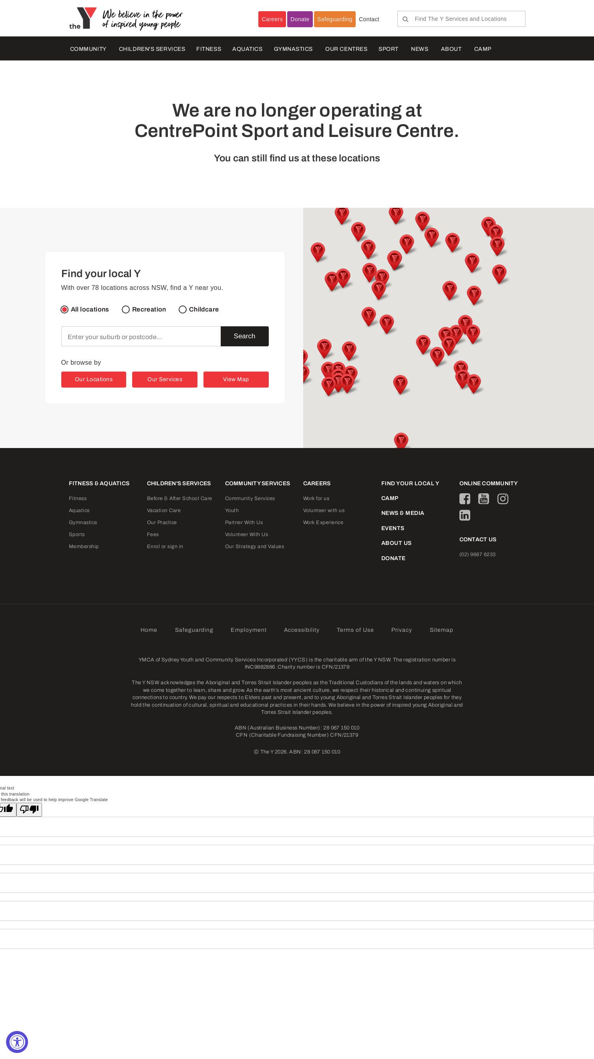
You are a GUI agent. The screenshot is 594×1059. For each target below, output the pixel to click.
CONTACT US (478, 540)
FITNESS (208, 49)
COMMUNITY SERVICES (257, 483)
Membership (84, 546)
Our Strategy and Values (254, 546)
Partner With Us (244, 522)
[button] (386, 325)
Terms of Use (355, 630)
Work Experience (323, 522)
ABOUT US (396, 543)
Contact (369, 19)
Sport (389, 49)
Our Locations (94, 379)
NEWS (419, 49)
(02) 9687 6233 (477, 554)
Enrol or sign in (165, 546)
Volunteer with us (324, 510)
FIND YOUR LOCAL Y (410, 483)
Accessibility (302, 630)
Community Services (250, 498)
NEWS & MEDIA (403, 513)
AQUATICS (247, 49)
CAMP (482, 49)
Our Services (164, 379)
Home (149, 630)
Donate (300, 19)
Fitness (78, 498)
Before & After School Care (179, 498)
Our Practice (162, 522)
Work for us (316, 498)
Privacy (401, 630)
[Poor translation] (29, 810)
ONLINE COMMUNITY (488, 483)
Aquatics (79, 510)
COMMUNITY (88, 49)
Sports (77, 534)
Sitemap (441, 630)
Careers (272, 19)
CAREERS (317, 483)
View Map (236, 379)
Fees (153, 534)
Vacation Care (164, 510)
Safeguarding (334, 19)
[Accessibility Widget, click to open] (17, 1042)
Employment (249, 630)
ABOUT (451, 49)
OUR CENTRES (346, 49)
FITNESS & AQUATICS (99, 483)
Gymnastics (293, 49)
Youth (232, 510)
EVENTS (393, 528)
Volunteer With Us (246, 534)
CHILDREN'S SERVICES (152, 49)
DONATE (393, 558)
